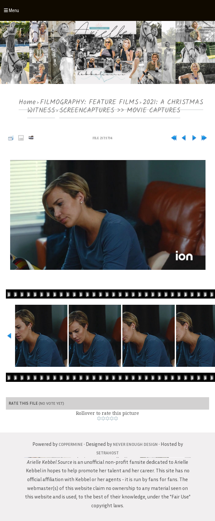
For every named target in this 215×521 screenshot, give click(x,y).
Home (27, 102)
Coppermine (71, 444)
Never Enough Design (135, 444)
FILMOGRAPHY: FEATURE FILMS (89, 102)
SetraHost (107, 452)
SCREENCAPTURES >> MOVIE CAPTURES (119, 110)
